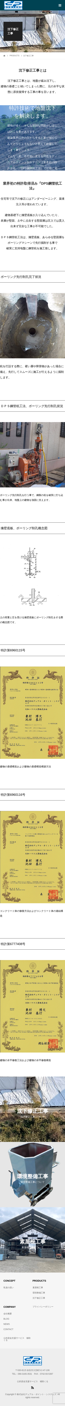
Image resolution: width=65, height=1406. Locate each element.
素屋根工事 (38, 1287)
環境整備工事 (39, 1293)
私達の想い (8, 1287)
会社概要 (7, 1313)
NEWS (6, 1324)
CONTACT (8, 1329)
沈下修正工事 (39, 1298)
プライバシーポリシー (43, 1306)
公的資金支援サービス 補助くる (17, 1339)
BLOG (6, 1319)
